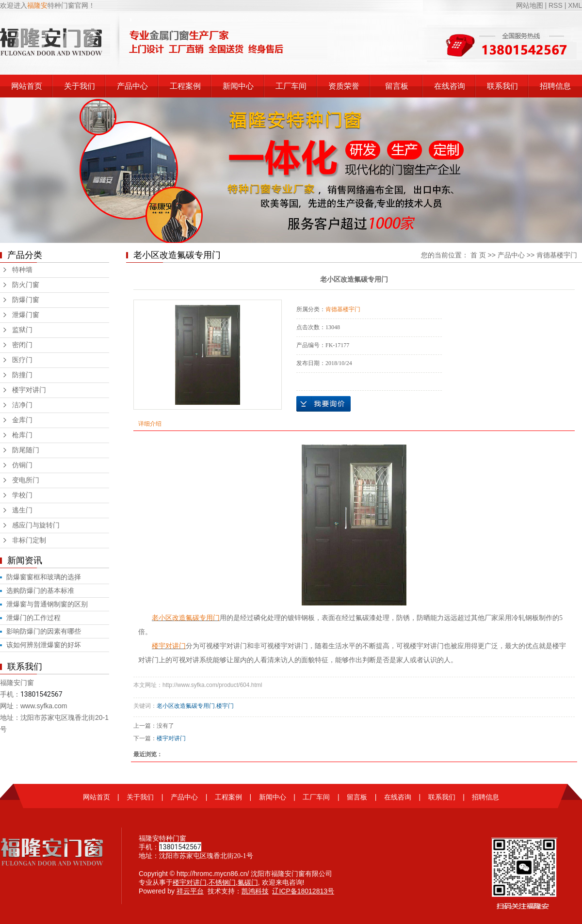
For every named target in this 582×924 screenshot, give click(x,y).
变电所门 (25, 480)
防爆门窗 (25, 299)
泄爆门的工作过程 (33, 617)
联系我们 (502, 86)
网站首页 (26, 86)
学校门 (22, 495)
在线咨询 (449, 86)
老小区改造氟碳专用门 (186, 705)
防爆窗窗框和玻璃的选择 (43, 577)
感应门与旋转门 (36, 525)
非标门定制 (29, 540)
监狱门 (22, 330)
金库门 (22, 420)
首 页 (478, 255)
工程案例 (185, 86)
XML (575, 5)
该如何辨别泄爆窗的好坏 (43, 645)
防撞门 (22, 375)
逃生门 (22, 510)
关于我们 (79, 86)
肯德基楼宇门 (556, 255)
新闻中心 (238, 86)
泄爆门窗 (25, 315)
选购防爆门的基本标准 (40, 590)
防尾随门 (25, 450)
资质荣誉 (343, 86)
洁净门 (22, 405)
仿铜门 (22, 465)
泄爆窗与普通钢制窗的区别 (47, 604)
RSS (556, 5)
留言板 (396, 86)
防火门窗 (25, 284)
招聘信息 (555, 86)
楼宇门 (225, 705)
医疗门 (22, 360)
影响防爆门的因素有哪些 (43, 631)
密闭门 (22, 345)
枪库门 (22, 435)
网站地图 (530, 5)
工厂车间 (291, 86)
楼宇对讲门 (29, 390)
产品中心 (132, 86)
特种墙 (22, 269)
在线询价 (323, 404)
